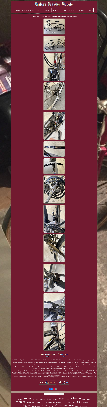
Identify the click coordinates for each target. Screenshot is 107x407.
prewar (90, 402)
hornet (38, 406)
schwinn (76, 398)
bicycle (58, 405)
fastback (42, 399)
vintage (20, 401)
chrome (48, 399)
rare (67, 399)
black (84, 399)
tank (68, 402)
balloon (33, 402)
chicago (76, 406)
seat (65, 405)
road (73, 402)
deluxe (85, 402)
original (57, 402)
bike (79, 401)
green (42, 402)
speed (44, 405)
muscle (49, 402)
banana (55, 399)
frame (61, 399)
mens (37, 399)
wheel (29, 402)
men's (88, 399)
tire (33, 399)
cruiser (27, 398)
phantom (83, 406)
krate (71, 405)
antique (20, 399)
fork (64, 402)
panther (51, 406)
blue (38, 402)
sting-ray (34, 406)
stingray (26, 405)
